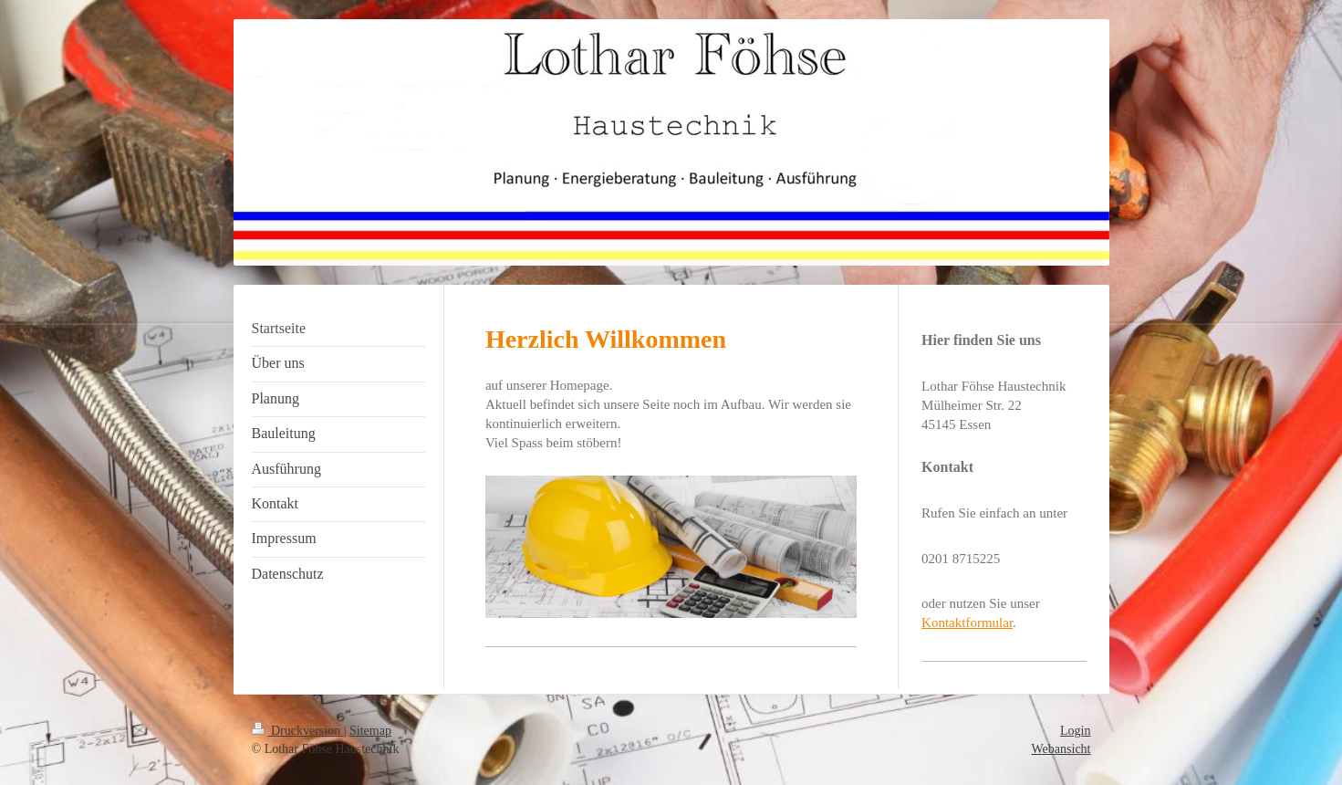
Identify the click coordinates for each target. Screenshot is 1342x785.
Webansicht (1061, 749)
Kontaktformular (967, 622)
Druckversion (298, 731)
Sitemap (370, 731)
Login (1075, 731)
